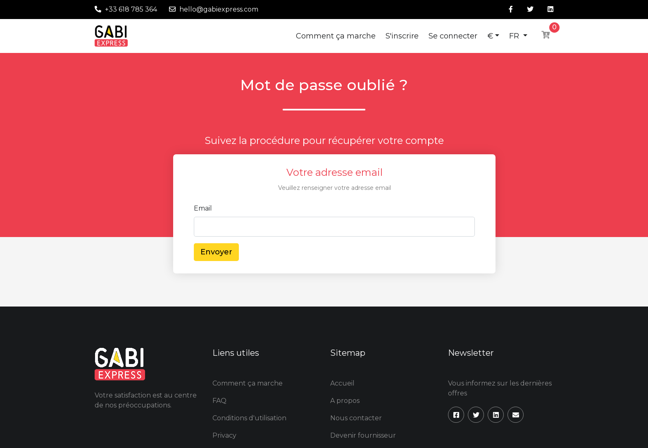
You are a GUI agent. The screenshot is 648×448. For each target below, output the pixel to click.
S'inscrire (402, 36)
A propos (345, 401)
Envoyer (216, 251)
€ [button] (490, 36)
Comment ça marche (336, 36)
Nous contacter (356, 418)
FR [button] (515, 36)
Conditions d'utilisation (249, 418)
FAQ (219, 401)
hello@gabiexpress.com (218, 9)
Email (203, 208)
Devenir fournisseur (363, 435)
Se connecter (453, 36)
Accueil (342, 383)
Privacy (224, 435)
